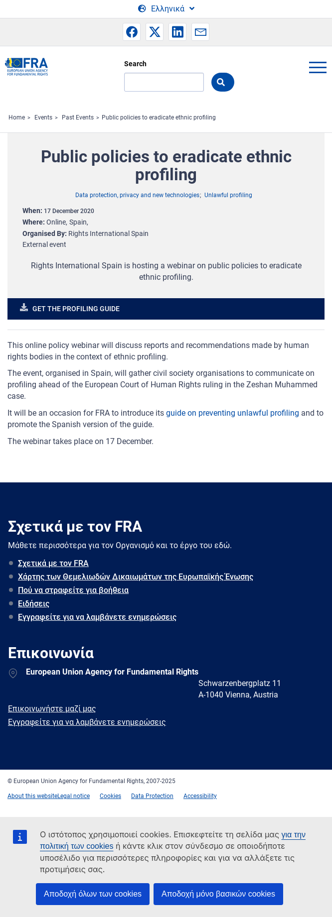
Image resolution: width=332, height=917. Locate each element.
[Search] (164, 82)
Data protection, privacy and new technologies (137, 195)
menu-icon (317, 67)
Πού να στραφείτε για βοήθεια (73, 590)
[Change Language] (166, 9)
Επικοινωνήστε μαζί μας (52, 708)
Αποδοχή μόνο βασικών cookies (218, 894)
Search (135, 64)
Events (43, 117)
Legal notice (73, 796)
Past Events (78, 117)
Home (16, 117)
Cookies (110, 796)
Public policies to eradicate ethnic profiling (159, 117)
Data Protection (152, 796)
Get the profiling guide (76, 309)
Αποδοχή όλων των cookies (93, 894)
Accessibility (200, 796)
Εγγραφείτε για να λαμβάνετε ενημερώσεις (97, 617)
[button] (132, 32)
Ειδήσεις (33, 603)
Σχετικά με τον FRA (53, 563)
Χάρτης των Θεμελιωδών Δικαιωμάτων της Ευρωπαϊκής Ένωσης (135, 576)
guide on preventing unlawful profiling (232, 413)
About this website (32, 796)
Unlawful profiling (228, 195)
